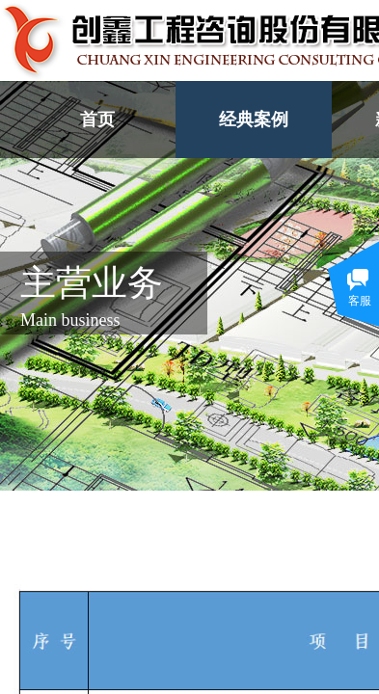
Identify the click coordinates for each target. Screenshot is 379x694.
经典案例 (253, 119)
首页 (97, 119)
